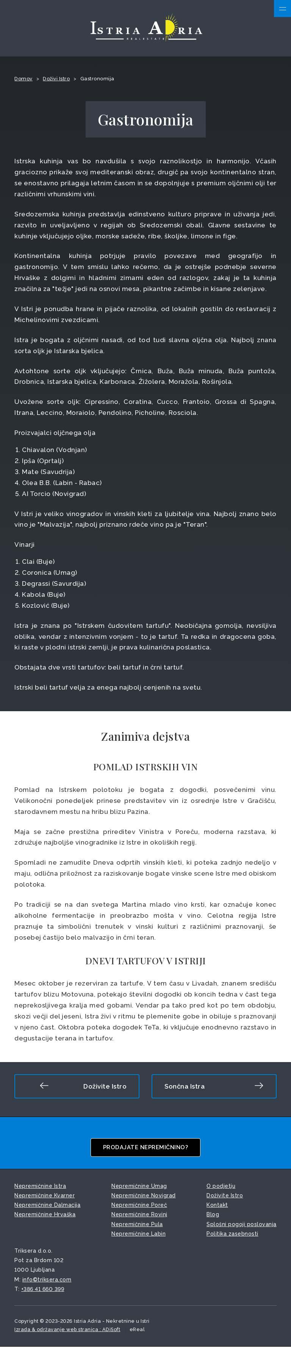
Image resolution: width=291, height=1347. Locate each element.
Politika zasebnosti (232, 1234)
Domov (23, 79)
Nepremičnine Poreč (139, 1205)
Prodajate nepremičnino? (145, 1147)
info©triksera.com (47, 1280)
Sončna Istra (214, 1086)
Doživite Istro (83, 1086)
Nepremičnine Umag (139, 1186)
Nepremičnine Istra (40, 1186)
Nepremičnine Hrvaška (44, 1215)
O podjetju (221, 1186)
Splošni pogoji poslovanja (242, 1225)
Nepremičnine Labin (138, 1234)
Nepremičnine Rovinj (139, 1215)
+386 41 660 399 (42, 1289)
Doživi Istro (56, 79)
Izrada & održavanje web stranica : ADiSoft (67, 1330)
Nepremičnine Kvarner (44, 1196)
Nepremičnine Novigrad (143, 1196)
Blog (213, 1215)
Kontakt (217, 1205)
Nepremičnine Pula (137, 1225)
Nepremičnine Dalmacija (47, 1205)
